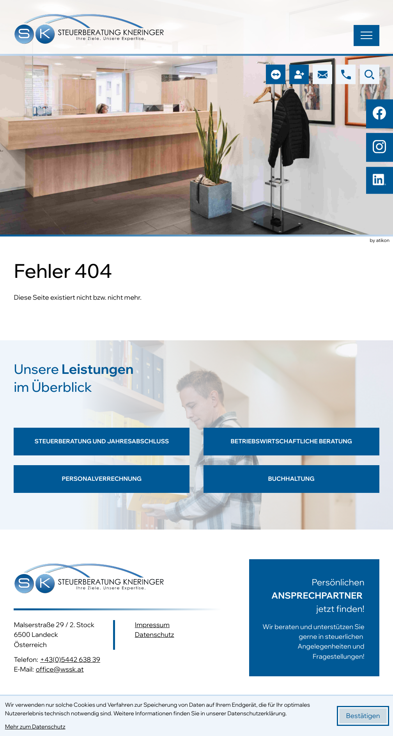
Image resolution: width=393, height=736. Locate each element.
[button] (346, 74)
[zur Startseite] (89, 30)
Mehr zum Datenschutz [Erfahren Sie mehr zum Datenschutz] (35, 726)
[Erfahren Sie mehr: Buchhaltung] (291, 486)
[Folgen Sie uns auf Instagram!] (379, 146)
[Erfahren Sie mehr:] (307, 617)
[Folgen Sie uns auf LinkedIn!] (379, 180)
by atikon (379, 240)
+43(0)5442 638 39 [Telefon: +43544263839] (70, 660)
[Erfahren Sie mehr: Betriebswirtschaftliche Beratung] (291, 446)
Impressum (152, 625)
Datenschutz (154, 635)
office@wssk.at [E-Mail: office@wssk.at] (60, 670)
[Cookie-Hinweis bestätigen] (363, 716)
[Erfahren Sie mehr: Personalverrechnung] (101, 486)
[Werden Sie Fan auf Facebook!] (379, 112)
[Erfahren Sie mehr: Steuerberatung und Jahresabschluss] (101, 446)
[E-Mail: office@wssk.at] (322, 74)
